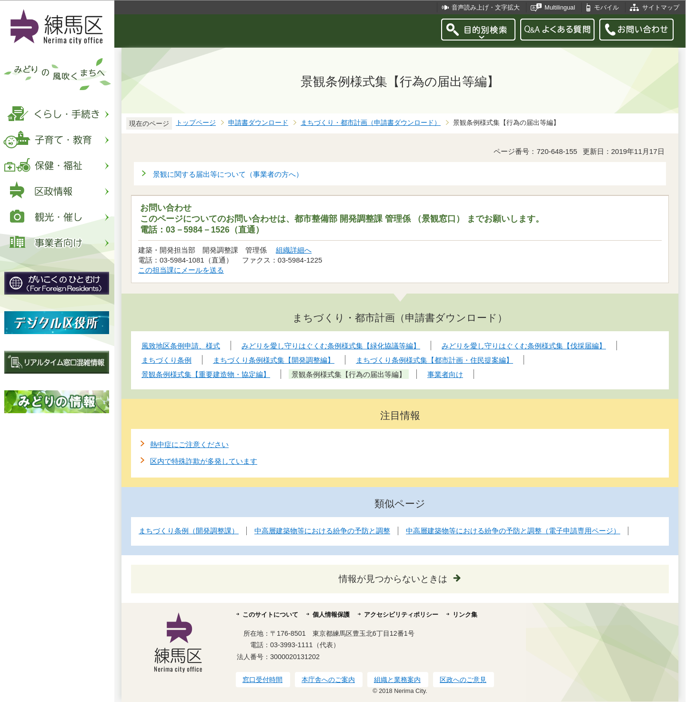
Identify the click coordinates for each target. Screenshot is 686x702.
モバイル (606, 7)
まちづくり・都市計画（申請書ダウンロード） (371, 122)
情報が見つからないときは (393, 579)
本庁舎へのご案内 (328, 679)
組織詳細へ (294, 250)
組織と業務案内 (397, 679)
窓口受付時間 (262, 679)
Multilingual (560, 7)
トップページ (196, 122)
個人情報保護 (331, 614)
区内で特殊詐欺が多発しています (203, 461)
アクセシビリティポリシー (401, 614)
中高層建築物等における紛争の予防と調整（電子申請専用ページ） (513, 531)
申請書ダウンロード (258, 122)
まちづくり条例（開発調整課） (189, 531)
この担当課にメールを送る (181, 270)
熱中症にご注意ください (189, 444)
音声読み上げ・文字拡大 (486, 7)
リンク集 (465, 614)
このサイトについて (270, 614)
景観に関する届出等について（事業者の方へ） (228, 174)
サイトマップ (660, 7)
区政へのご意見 (463, 679)
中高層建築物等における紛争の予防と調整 (322, 531)
